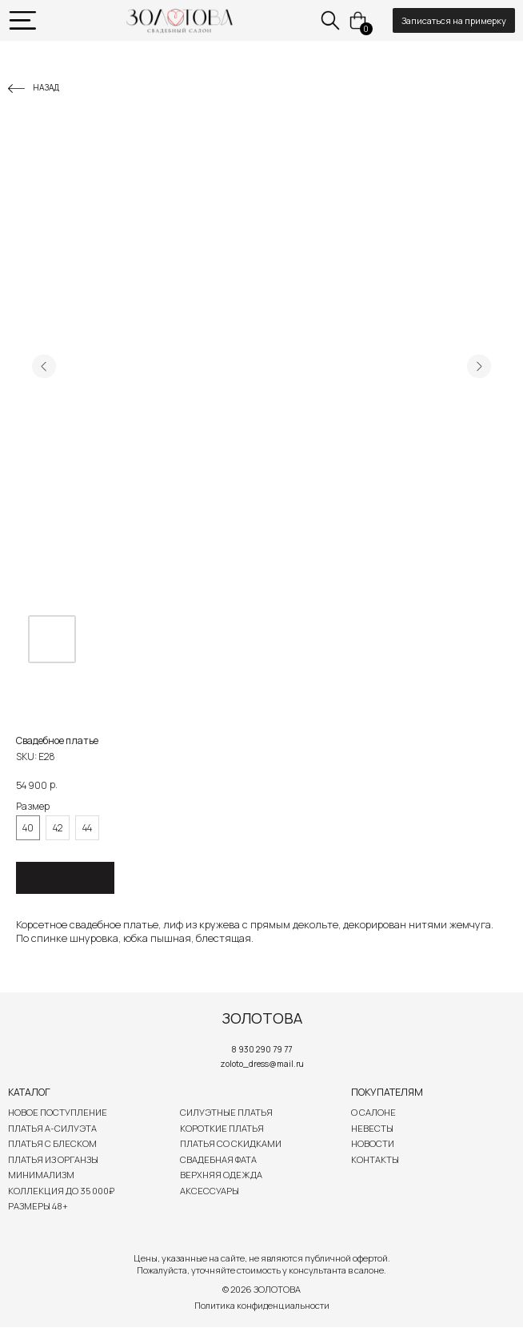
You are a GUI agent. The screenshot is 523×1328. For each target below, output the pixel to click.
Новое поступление (57, 1112)
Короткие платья (222, 1128)
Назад (46, 87)
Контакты (375, 1159)
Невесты (372, 1128)
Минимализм (41, 1175)
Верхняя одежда (221, 1175)
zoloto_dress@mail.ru (262, 1063)
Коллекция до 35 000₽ (61, 1191)
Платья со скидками (230, 1143)
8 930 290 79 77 (262, 1049)
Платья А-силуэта (52, 1128)
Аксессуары (209, 1191)
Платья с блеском (52, 1143)
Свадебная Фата (218, 1159)
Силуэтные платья (226, 1112)
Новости (372, 1143)
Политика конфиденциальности (261, 1305)
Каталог (29, 1092)
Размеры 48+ (38, 1206)
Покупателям (387, 1092)
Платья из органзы (53, 1159)
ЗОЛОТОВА (262, 1018)
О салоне (373, 1112)
